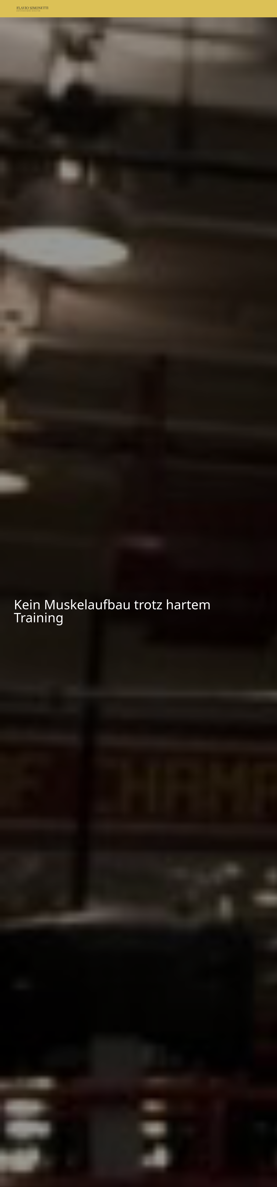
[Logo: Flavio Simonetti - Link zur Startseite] (35, 8)
